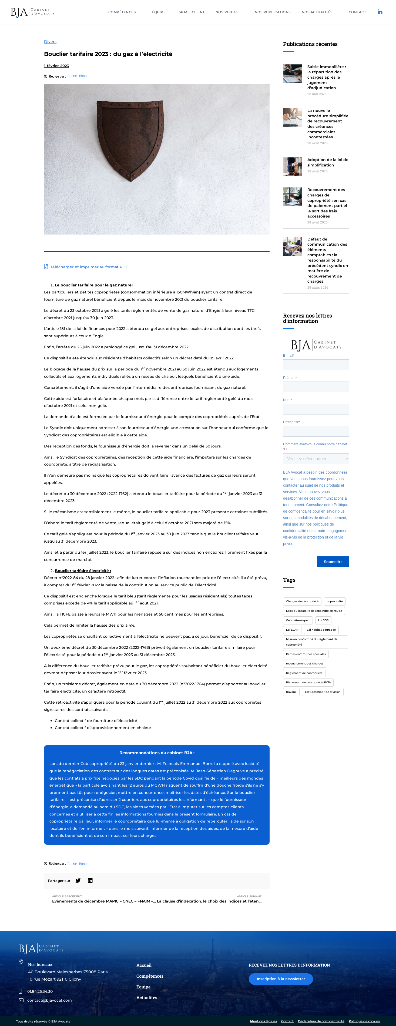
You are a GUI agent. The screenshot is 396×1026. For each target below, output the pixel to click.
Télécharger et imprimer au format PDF (86, 266)
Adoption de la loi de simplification (327, 162)
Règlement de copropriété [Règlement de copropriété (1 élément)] (304, 673)
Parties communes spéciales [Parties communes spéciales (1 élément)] (306, 654)
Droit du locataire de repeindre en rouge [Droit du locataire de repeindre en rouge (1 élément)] (314, 611)
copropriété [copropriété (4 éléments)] (335, 601)
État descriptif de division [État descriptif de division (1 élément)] (323, 692)
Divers (50, 41)
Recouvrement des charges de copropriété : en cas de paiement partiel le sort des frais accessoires (327, 203)
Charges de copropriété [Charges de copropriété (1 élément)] (302, 601)
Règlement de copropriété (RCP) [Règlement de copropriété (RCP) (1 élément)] (308, 682)
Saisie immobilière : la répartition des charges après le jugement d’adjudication (326, 77)
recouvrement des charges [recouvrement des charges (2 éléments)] (304, 663)
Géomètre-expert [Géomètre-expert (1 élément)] (298, 620)
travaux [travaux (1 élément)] (291, 692)
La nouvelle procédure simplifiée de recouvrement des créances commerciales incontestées (327, 123)
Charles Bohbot (79, 76)
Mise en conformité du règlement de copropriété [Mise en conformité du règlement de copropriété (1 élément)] (311, 641)
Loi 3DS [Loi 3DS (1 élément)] (323, 620)
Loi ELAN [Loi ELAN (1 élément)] (292, 629)
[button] (78, 881)
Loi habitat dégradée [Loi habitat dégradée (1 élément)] (321, 629)
